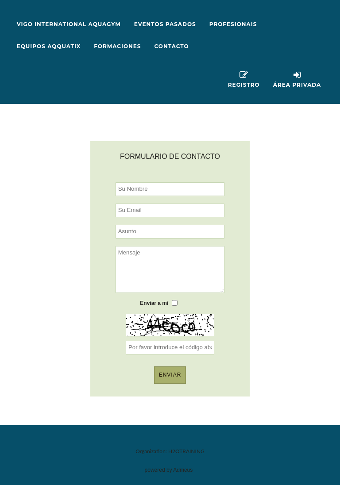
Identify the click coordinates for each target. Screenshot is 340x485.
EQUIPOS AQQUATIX (49, 46)
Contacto (172, 46)
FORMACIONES (117, 46)
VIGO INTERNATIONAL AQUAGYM (69, 24)
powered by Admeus (169, 470)
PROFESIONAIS (233, 24)
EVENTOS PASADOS (165, 24)
